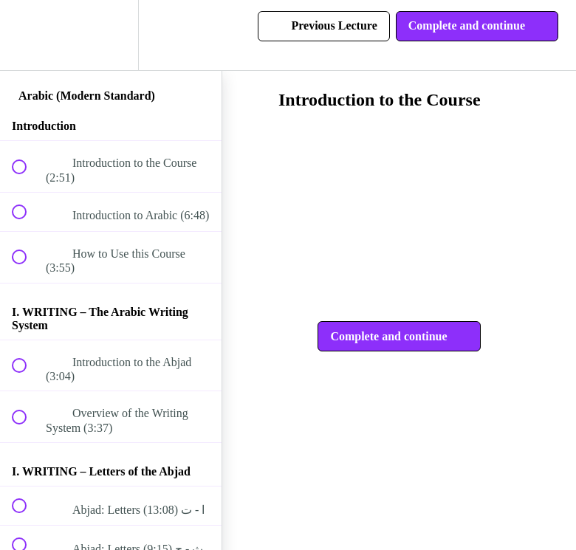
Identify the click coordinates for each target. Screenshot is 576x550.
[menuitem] (110, 35)
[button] (27, 35)
